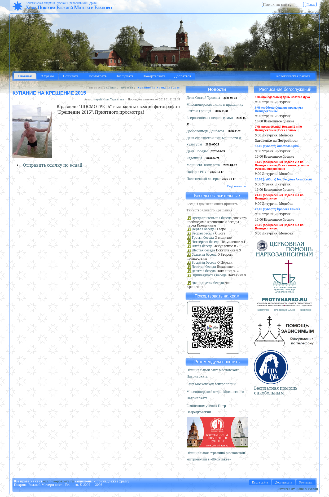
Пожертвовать (153, 76)
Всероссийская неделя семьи (210, 118)
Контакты (306, 482)
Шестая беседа (203, 250)
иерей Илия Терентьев (109, 99)
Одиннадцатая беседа (209, 275)
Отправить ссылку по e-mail (52, 165)
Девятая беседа (204, 266)
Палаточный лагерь (203, 178)
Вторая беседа (203, 233)
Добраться (182, 76)
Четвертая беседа (206, 241)
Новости (127, 87)
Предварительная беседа (212, 218)
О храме (47, 76)
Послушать (124, 76)
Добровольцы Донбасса (206, 131)
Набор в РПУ (197, 172)
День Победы (198, 151)
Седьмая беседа (204, 254)
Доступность (283, 482)
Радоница (195, 158)
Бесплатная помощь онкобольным (275, 390)
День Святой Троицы (204, 97)
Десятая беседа (204, 271)
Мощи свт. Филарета (204, 165)
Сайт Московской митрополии (211, 384)
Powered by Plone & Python (298, 489)
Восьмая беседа (204, 262)
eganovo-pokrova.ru (58, 481)
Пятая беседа (202, 246)
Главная (25, 76)
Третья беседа (203, 237)
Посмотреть (97, 76)
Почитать (70, 76)
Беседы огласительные (217, 195)
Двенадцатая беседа (208, 283)
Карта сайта (260, 482)
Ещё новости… (237, 186)
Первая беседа (203, 229)
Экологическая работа (292, 76)
